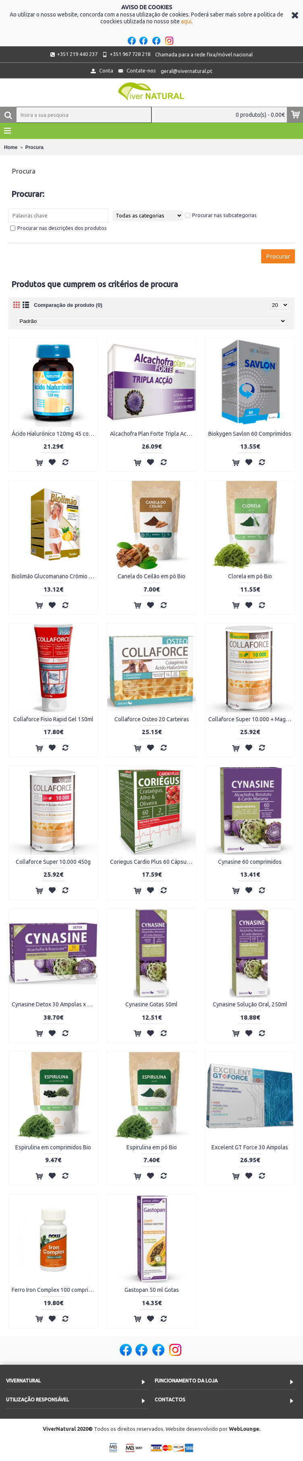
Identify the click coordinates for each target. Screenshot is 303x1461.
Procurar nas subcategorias (221, 215)
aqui (186, 21)
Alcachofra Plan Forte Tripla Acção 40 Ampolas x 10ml (153, 433)
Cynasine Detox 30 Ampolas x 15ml (55, 1004)
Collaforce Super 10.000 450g (53, 862)
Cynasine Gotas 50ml (151, 1004)
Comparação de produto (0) (68, 305)
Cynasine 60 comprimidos (250, 862)
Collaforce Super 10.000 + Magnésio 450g (251, 719)
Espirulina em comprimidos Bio (53, 1147)
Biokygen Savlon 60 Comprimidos (249, 433)
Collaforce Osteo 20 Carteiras (151, 719)
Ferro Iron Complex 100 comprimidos (55, 1290)
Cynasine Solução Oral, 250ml (250, 1004)
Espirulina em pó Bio (152, 1147)
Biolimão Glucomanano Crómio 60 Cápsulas (55, 576)
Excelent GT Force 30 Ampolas (250, 1147)
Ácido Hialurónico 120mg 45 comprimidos (55, 433)
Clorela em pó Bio (250, 576)
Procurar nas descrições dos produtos (58, 228)
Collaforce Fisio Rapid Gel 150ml (53, 719)
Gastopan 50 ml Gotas (152, 1290)
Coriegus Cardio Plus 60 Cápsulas (152, 862)
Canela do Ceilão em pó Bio (151, 576)
